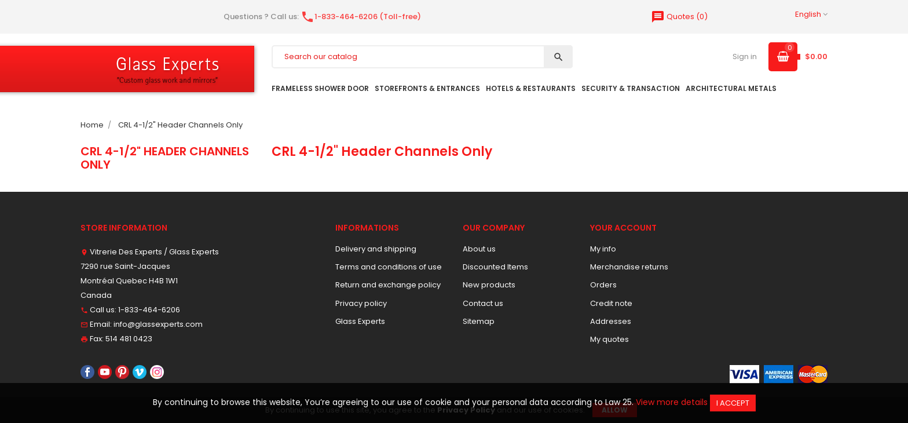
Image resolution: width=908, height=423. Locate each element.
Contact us (483, 303)
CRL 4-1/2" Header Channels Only (164, 157)
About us (479, 248)
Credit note (611, 303)
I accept (732, 403)
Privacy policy (361, 303)
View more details (672, 402)
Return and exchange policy (388, 284)
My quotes (609, 339)
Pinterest (122, 372)
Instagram (157, 372)
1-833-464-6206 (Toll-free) (361, 16)
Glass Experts (360, 321)
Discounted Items (495, 266)
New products (489, 284)
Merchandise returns (629, 266)
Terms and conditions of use (388, 266)
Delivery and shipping (375, 248)
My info (603, 248)
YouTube (105, 372)
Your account (623, 228)
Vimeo (140, 372)
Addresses (610, 321)
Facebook (87, 372)
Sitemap (479, 321)
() (679, 16)
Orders (603, 284)
